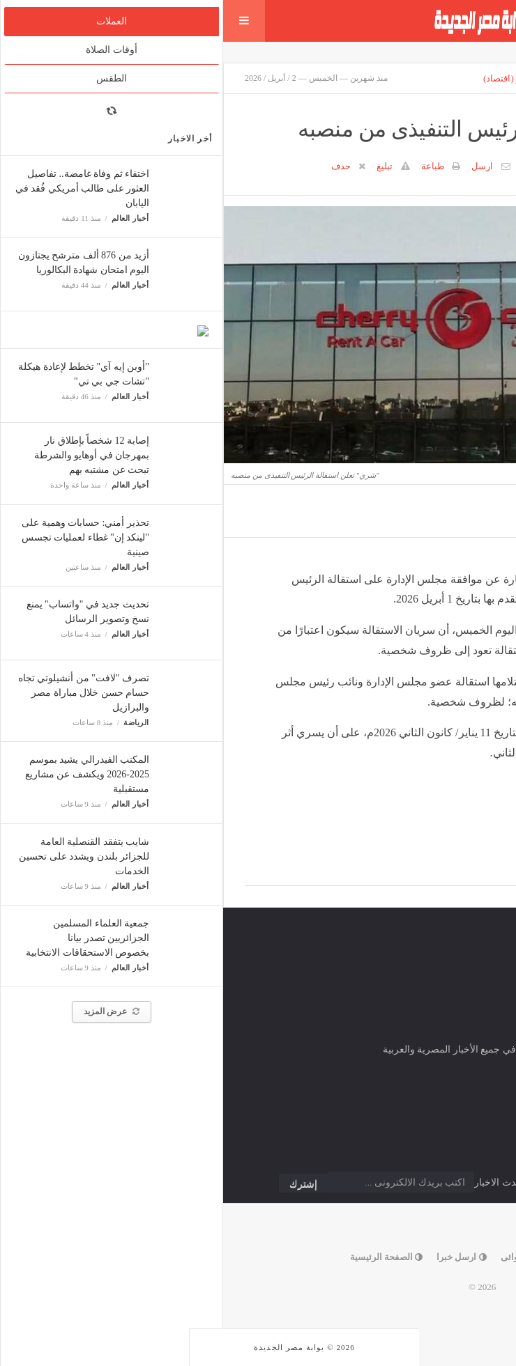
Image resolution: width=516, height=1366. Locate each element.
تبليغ (161, 166)
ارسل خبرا (238, 1257)
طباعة (209, 166)
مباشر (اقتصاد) (288, 78)
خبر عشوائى (306, 1257)
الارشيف (430, 78)
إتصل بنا (369, 1257)
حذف (118, 166)
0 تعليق (312, 166)
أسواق (385, 78)
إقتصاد (345, 78)
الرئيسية (478, 78)
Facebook (461, 870)
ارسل (259, 166)
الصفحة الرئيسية (163, 1257)
